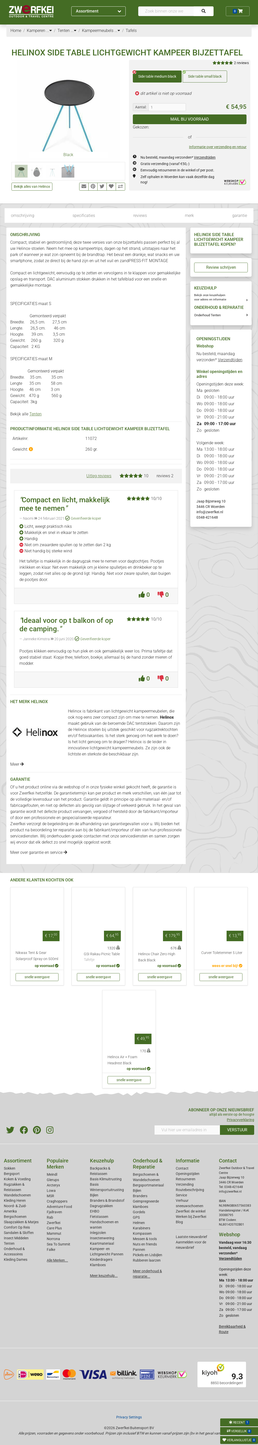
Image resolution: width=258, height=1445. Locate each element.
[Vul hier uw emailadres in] (187, 1130)
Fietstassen (99, 1217)
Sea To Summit (58, 1244)
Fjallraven (54, 1212)
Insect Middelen (16, 1238)
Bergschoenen (15, 1217)
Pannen (139, 1250)
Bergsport (12, 1174)
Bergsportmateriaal (148, 1185)
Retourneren (185, 1179)
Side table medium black (154, 74)
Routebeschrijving (190, 1190)
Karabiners (141, 1228)
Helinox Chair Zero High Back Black (156, 957)
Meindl (52, 1174)
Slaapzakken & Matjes (21, 1222)
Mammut (54, 1233)
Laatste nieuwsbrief (191, 1237)
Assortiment (98, 11)
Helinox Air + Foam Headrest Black (122, 1060)
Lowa (51, 1190)
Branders (140, 1196)
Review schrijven (221, 267)
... (49, 30)
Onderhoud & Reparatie (147, 1164)
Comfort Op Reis (17, 1227)
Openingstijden (188, 1174)
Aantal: (140, 107)
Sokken (9, 1168)
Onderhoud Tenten (207, 315)
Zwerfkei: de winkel (190, 1211)
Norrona (53, 1239)
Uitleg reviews (98, 475)
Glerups (53, 1180)
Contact (182, 1168)
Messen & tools (145, 1239)
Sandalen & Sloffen (19, 1233)
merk (189, 215)
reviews (140, 215)
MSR (50, 1196)
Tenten (35, 414)
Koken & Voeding (17, 1179)
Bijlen (94, 1195)
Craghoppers (57, 1201)
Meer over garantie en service (38, 852)
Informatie (188, 1161)
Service (181, 1195)
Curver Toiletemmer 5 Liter (221, 953)
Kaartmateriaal (102, 1243)
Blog (179, 1222)
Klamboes (98, 1265)
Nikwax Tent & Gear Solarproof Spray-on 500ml (37, 956)
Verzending (185, 1184)
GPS (136, 1217)
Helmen (139, 1223)
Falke (51, 1250)
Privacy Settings (129, 1417)
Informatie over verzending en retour (218, 147)
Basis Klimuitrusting (106, 1179)
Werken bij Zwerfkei (191, 1217)
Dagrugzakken (101, 1206)
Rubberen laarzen (147, 1260)
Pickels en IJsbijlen (147, 1255)
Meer (17, 764)
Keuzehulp (102, 1161)
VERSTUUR (237, 1129)
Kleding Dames (15, 1259)
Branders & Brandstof (107, 1200)
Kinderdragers (101, 1259)
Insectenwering (102, 1238)
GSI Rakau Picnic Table (102, 957)
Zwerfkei (53, 1223)
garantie (239, 215)
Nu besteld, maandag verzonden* (178, 157)
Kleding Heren (15, 1200)
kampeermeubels (127, 747)
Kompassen (142, 1233)
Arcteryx (53, 1185)
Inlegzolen (98, 1233)
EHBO (94, 1211)
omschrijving (22, 215)
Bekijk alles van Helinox (32, 186)
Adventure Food (59, 1207)
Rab (50, 1217)
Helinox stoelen (87, 729)
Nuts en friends (145, 1244)
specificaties (84, 215)
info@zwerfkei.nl (209, 512)
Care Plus (54, 1228)
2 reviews (241, 63)
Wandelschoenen (17, 1195)
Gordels (139, 1212)
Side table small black (202, 74)
